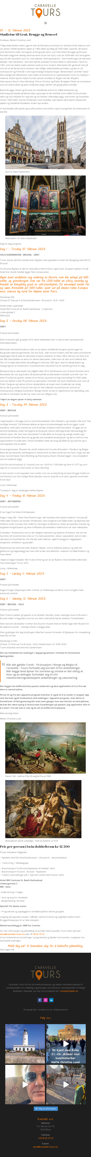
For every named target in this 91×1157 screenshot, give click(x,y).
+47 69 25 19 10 (45, 1138)
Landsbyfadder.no (69, 991)
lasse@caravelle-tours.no (12, 934)
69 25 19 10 (38, 934)
